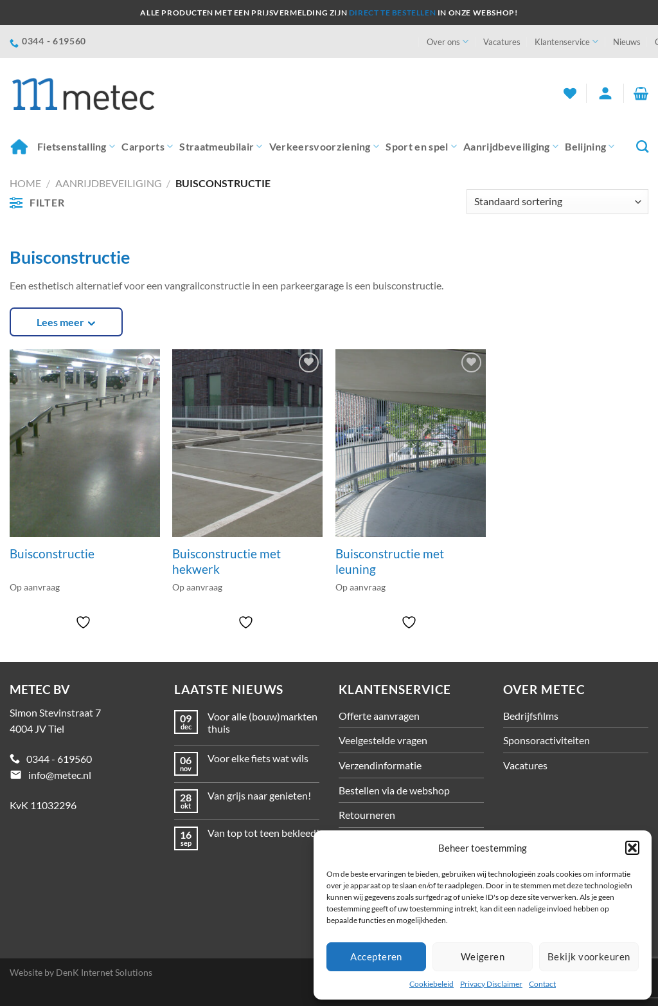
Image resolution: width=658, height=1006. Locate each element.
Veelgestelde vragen (383, 740)
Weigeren (483, 956)
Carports (147, 146)
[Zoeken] (642, 146)
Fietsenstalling (76, 146)
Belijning (589, 146)
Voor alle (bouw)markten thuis (262, 722)
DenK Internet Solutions (104, 972)
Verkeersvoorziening (324, 146)
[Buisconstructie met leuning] (410, 443)
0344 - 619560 (59, 759)
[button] (632, 847)
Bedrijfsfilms (530, 715)
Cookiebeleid (431, 984)
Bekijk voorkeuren (588, 956)
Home (19, 146)
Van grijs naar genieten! (259, 795)
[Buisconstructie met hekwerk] (247, 443)
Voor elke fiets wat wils (258, 758)
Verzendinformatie (380, 765)
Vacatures (501, 42)
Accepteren (376, 956)
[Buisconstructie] (85, 443)
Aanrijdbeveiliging (510, 146)
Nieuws (627, 42)
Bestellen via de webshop (394, 790)
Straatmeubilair (220, 146)
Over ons (447, 41)
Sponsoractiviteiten (546, 740)
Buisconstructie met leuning (389, 561)
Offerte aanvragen (379, 715)
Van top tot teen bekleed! (263, 833)
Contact (542, 984)
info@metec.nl (59, 775)
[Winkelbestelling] (557, 201)
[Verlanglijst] (570, 93)
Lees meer (60, 322)
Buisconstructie (52, 554)
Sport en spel (421, 146)
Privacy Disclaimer (491, 984)
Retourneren (367, 815)
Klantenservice (566, 41)
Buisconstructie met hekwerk (226, 561)
